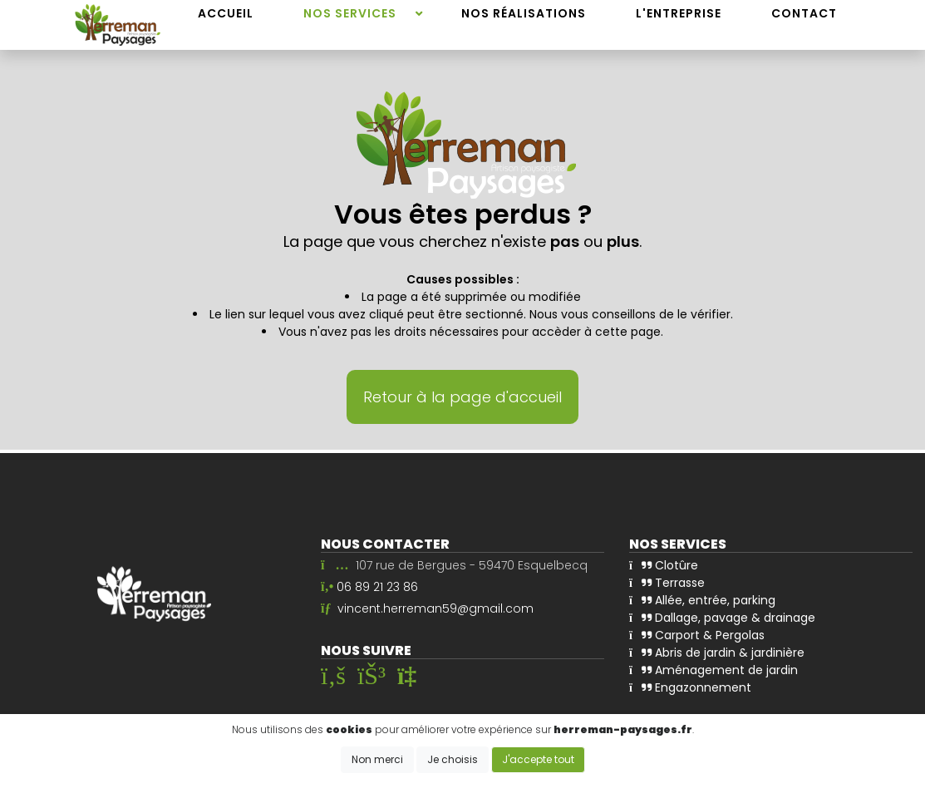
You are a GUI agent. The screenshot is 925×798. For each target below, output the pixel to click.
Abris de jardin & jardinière (716, 652)
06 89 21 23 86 (377, 587)
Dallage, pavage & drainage (722, 617)
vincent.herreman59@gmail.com (435, 608)
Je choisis (452, 759)
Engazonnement (690, 687)
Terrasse (667, 582)
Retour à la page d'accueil (462, 397)
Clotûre (663, 565)
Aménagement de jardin (713, 670)
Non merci (377, 759)
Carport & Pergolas (697, 635)
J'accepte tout (538, 759)
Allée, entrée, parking (702, 600)
